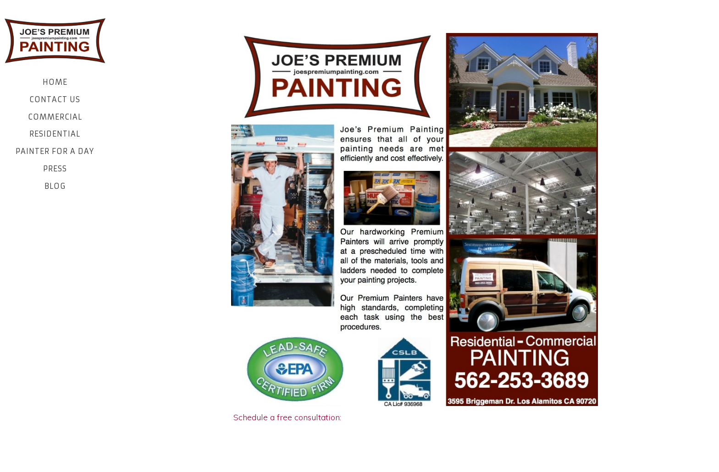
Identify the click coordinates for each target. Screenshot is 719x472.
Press (55, 168)
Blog (55, 186)
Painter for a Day (55, 151)
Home (55, 82)
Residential (54, 133)
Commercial (55, 116)
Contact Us (54, 99)
